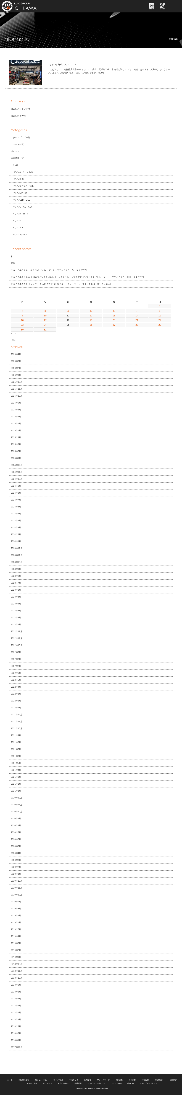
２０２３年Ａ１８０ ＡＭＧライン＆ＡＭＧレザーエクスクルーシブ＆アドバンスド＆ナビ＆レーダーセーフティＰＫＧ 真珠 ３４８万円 (77, 277)
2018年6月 (16, 1005)
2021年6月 (16, 756)
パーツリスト (58, 1080)
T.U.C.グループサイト (148, 1083)
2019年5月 (16, 929)
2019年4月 (16, 936)
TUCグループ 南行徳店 (38, 6)
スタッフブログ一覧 (20, 137)
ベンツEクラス (20, 193)
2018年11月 (16, 971)
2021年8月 (16, 742)
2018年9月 (16, 985)
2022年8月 (16, 659)
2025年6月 (16, 423)
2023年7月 (16, 583)
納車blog (130, 1083)
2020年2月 (16, 867)
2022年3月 (16, 694)
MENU (174, 6)
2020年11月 (16, 804)
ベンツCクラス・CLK (23, 186)
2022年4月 (16, 687)
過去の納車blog (18, 115)
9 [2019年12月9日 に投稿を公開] (22, 315)
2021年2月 (16, 784)
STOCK (151, 9)
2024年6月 (16, 506)
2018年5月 (16, 1012)
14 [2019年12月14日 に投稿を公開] (136, 315)
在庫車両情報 (24, 1080)
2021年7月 (16, 749)
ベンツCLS (18, 179)
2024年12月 (16, 465)
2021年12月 (16, 714)
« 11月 (13, 333)
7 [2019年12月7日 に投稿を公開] (137, 311)
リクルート (47, 1083)
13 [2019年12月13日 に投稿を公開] (114, 315)
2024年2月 (16, 534)
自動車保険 (159, 1080)
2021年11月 (16, 721)
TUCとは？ (73, 1080)
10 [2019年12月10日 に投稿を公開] (45, 315)
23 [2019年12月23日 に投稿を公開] (22, 324)
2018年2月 (16, 1033)
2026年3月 (16, 361)
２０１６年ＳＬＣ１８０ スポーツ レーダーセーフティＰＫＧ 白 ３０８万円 (49, 270)
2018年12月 (16, 964)
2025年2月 (16, 451)
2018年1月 (16, 1040)
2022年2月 (16, 700)
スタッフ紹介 (32, 1083)
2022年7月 (16, 666)
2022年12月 (16, 631)
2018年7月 (16, 998)
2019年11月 (16, 888)
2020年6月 (16, 839)
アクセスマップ (103, 1080)
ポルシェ (15, 151)
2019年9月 (16, 901)
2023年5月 (16, 597)
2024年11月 (16, 472)
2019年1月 (16, 957)
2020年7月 (16, 832)
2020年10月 (16, 811)
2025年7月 (16, 416)
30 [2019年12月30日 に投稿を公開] (22, 329)
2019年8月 (16, 908)
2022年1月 (16, 707)
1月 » (13, 340)
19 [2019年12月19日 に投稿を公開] (91, 320)
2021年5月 (16, 763)
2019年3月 (16, 943)
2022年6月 (16, 673)
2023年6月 (16, 590)
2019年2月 (16, 950)
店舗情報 (87, 1080)
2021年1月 (16, 791)
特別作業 (132, 1080)
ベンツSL (17, 220)
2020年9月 (16, 818)
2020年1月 (16, 874)
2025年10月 (16, 396)
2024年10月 (16, 479)
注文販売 (145, 1080)
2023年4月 (16, 603)
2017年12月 (16, 1047)
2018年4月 (16, 1019)
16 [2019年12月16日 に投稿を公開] (22, 320)
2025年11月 (16, 389)
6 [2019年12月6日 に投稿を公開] (114, 311)
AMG (15, 165)
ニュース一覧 (17, 144)
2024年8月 (16, 493)
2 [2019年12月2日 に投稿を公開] (22, 311)
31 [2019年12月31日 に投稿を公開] (45, 329)
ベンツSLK (18, 227)
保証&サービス (41, 1080)
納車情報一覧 (17, 158)
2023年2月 (16, 617)
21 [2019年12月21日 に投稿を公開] (136, 320)
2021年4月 (16, 770)
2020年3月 (16, 860)
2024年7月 (16, 500)
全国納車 (119, 1080)
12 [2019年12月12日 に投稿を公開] (91, 315)
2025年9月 (16, 403)
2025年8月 (16, 409)
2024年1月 (16, 541)
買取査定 (173, 1080)
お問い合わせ (63, 1083)
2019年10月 (16, 895)
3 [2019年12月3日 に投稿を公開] (45, 311)
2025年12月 (16, 382)
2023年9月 (16, 569)
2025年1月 (16, 458)
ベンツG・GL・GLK (22, 207)
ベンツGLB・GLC (21, 200)
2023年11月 (16, 555)
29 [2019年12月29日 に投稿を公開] (159, 324)
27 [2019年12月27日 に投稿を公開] (114, 324)
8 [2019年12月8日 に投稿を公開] (159, 311)
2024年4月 (16, 520)
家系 (13, 263)
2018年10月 (16, 978)
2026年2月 (16, 368)
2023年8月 (16, 576)
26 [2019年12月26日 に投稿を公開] (91, 324)
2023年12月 (16, 548)
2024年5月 (16, 513)
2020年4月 (16, 853)
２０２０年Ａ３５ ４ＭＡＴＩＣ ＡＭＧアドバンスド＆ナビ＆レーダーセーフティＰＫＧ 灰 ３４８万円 (61, 284)
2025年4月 (16, 437)
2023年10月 (16, 562)
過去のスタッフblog (20, 108)
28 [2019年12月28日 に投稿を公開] (136, 324)
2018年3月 (16, 1026)
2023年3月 (16, 610)
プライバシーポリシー (96, 1083)
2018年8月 (16, 992)
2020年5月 (16, 846)
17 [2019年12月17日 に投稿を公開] (45, 320)
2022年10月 (16, 645)
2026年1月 (16, 375)
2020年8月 (16, 825)
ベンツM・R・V (20, 213)
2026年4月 (16, 354)
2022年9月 (16, 652)
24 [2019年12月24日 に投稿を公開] (45, 324)
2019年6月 (16, 922)
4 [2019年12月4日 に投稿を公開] (68, 311)
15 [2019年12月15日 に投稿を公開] (159, 315)
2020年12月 (16, 798)
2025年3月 (16, 444)
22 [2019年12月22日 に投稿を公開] (159, 320)
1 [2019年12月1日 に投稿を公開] (159, 306)
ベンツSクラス (20, 234)
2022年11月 (16, 638)
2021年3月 (16, 777)
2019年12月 (16, 881)
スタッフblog (116, 1083)
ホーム (9, 1080)
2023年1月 (16, 624)
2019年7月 (16, 915)
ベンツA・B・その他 (23, 172)
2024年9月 (16, 486)
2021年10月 (16, 728)
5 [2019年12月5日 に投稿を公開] (91, 311)
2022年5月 (16, 680)
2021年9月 (16, 735)
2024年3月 (16, 527)
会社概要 (78, 1083)
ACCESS (162, 9)
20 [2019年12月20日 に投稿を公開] (114, 320)
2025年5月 (16, 430)
